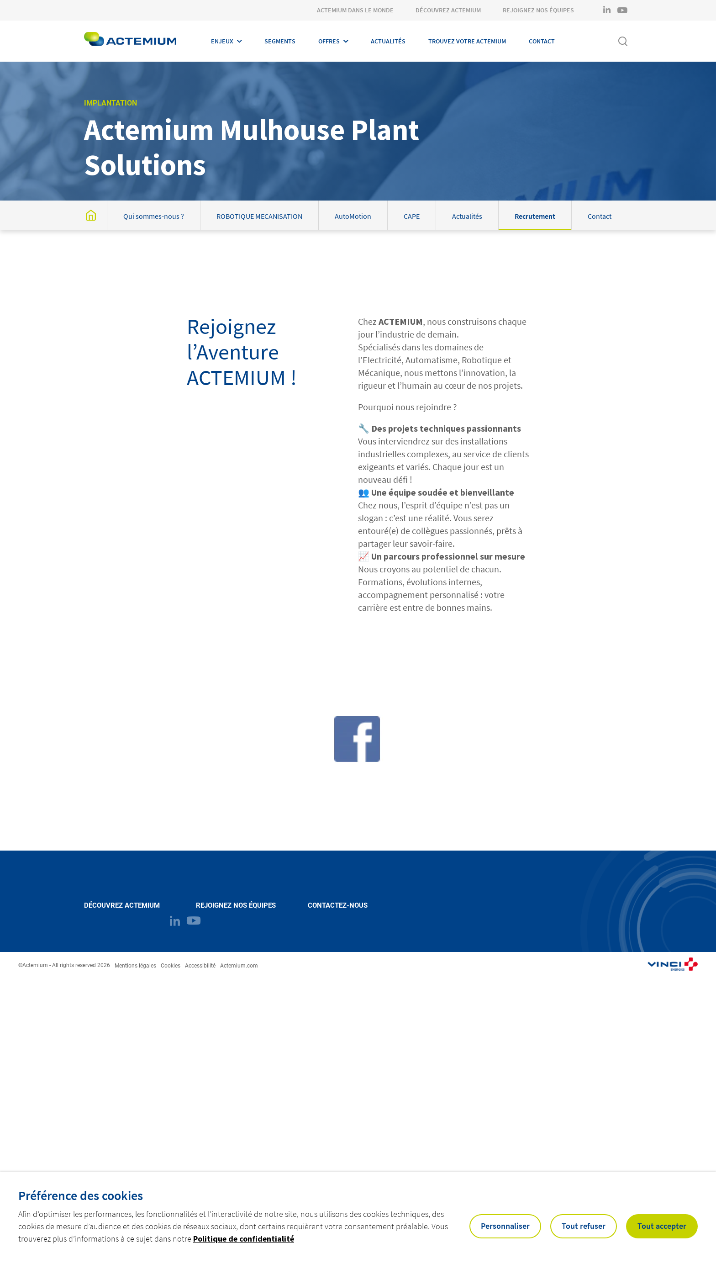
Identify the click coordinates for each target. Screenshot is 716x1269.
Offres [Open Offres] (329, 41)
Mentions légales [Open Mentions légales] (135, 966)
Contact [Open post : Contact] (599, 216)
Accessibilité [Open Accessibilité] (200, 966)
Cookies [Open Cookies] (170, 966)
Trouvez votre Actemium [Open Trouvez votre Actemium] (467, 41)
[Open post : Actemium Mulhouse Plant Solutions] (91, 215)
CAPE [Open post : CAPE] (412, 216)
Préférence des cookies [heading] (80, 1195)
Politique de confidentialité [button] (243, 1238)
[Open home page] (130, 41)
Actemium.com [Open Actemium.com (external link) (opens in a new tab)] (239, 966)
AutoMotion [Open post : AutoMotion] (353, 216)
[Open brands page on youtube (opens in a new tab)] (622, 10)
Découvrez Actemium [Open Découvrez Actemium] (448, 10)
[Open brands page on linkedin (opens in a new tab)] (607, 10)
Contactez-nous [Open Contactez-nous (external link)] (338, 905)
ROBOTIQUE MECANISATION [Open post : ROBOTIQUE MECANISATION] (259, 216)
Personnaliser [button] (505, 1226)
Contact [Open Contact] (542, 41)
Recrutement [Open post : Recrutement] (535, 216)
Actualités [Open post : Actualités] (467, 216)
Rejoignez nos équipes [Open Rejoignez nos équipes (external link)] (236, 905)
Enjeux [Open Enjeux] (222, 41)
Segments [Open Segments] (279, 41)
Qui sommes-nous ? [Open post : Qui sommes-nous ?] (153, 216)
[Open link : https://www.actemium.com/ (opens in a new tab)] (673, 965)
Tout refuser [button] (583, 1226)
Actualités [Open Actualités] (388, 41)
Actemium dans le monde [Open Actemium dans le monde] (355, 10)
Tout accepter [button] (661, 1226)
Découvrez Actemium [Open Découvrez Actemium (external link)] (122, 905)
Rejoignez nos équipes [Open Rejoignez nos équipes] (538, 10)
